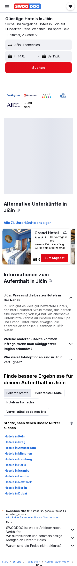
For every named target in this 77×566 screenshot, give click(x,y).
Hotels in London (17, 476)
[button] (6, 6)
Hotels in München (18, 453)
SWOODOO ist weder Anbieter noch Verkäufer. (40, 530)
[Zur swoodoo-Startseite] (27, 6)
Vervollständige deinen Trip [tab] (26, 411)
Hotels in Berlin (16, 487)
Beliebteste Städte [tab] (48, 393)
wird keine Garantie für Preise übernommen (32, 517)
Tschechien (33, 561)
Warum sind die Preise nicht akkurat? (40, 545)
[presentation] (18, 210)
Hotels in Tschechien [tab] (21, 402)
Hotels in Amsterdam (20, 447)
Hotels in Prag (15, 442)
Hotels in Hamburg (18, 459)
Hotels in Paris (15, 465)
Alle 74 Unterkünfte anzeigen (28, 223)
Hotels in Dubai (16, 493)
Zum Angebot (54, 258)
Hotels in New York (18, 482)
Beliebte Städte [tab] (17, 393)
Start (5, 561)
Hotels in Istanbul (17, 470)
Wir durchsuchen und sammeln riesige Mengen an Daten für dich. (40, 538)
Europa (17, 561)
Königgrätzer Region (57, 561)
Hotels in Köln (15, 436)
